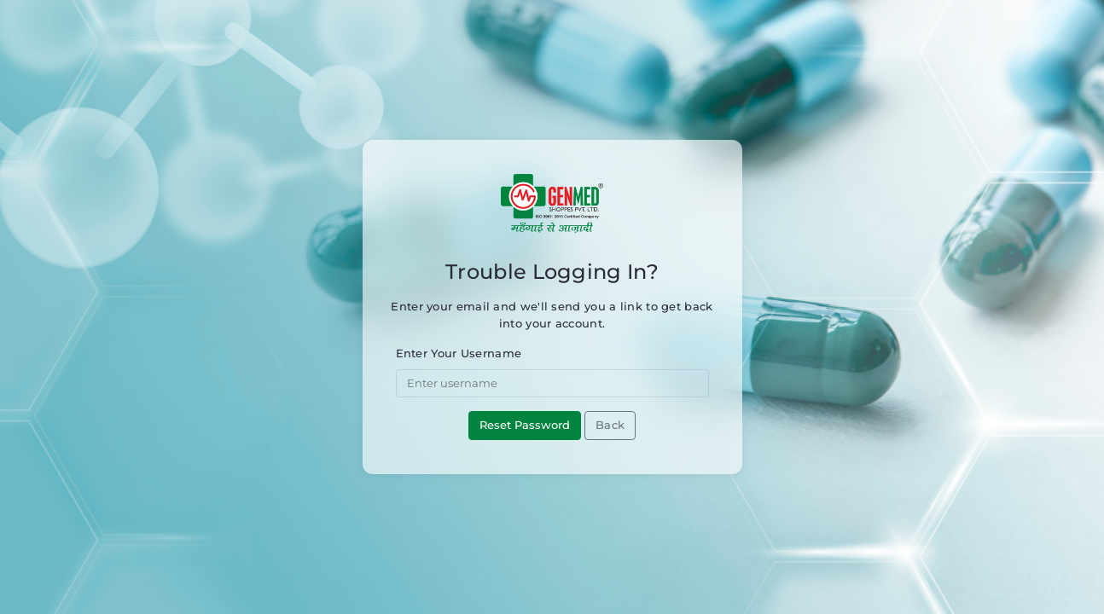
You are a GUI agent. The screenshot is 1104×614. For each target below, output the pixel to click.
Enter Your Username (459, 353)
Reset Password (524, 425)
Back (610, 425)
